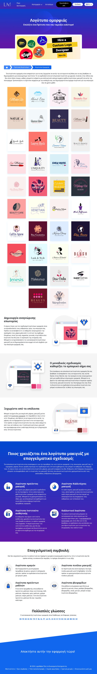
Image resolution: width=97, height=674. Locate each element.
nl (39, 619)
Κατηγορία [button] (36, 4)
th (59, 619)
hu (65, 619)
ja (47, 619)
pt (44, 619)
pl (50, 619)
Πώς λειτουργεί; (21, 4)
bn (71, 619)
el (88, 4)
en (20, 619)
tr (34, 619)
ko (62, 619)
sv (76, 619)
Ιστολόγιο (49, 4)
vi (57, 619)
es (28, 619)
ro (74, 619)
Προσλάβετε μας (63, 4)
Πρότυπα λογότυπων (21, 67)
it (36, 619)
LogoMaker (39, 666)
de (26, 619)
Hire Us (62, 55)
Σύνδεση (78, 4)
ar (68, 619)
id (55, 619)
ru (31, 619)
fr (23, 619)
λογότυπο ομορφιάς (18, 416)
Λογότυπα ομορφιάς (42, 67)
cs (52, 619)
